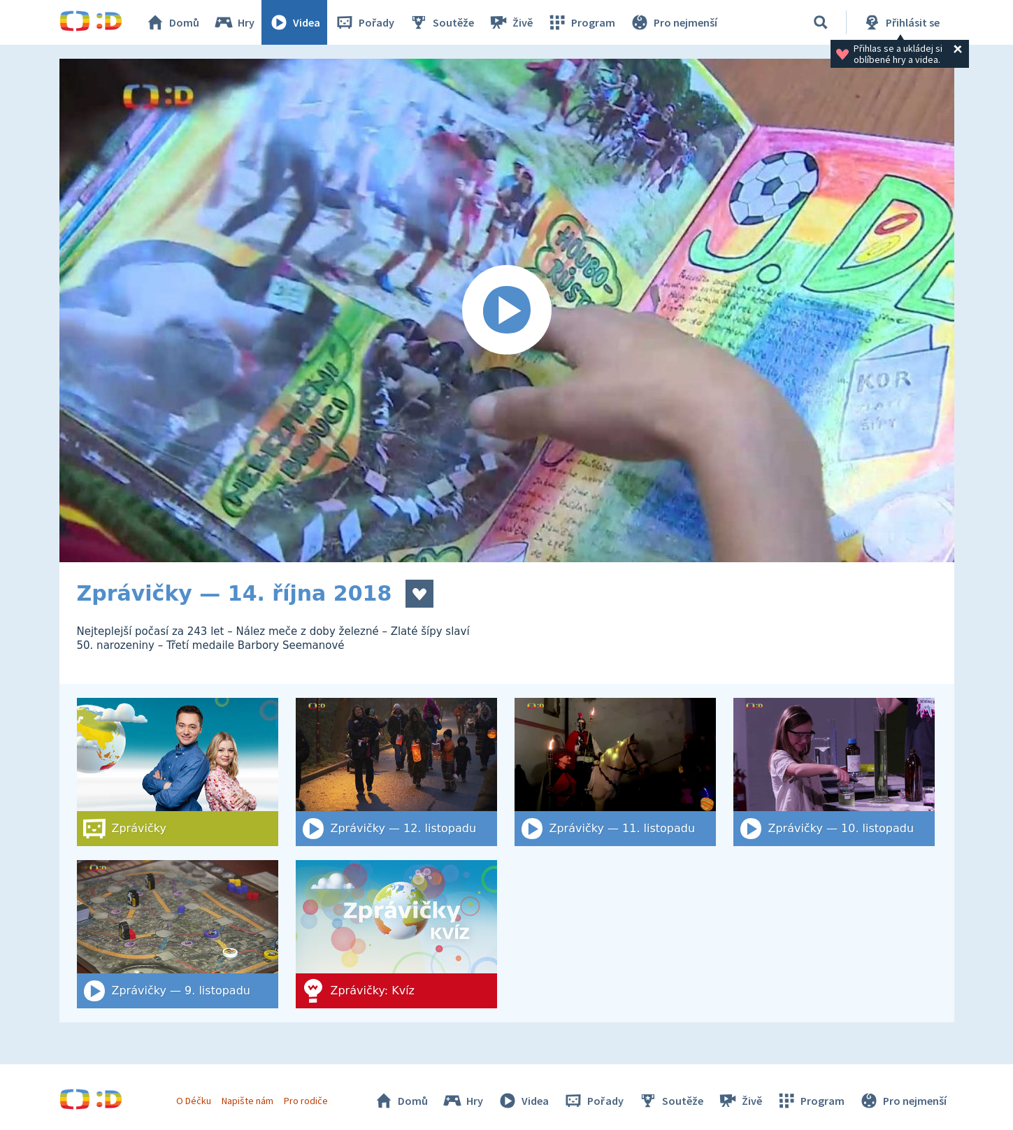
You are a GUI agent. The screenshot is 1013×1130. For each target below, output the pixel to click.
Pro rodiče (306, 1100)
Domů (172, 22)
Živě (510, 22)
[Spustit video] (506, 310)
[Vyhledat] (821, 22)
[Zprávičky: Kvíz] (396, 934)
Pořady (364, 22)
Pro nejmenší (673, 22)
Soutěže (441, 22)
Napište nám (247, 1100)
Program (581, 22)
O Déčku (193, 1100)
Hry (233, 22)
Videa (294, 22)
